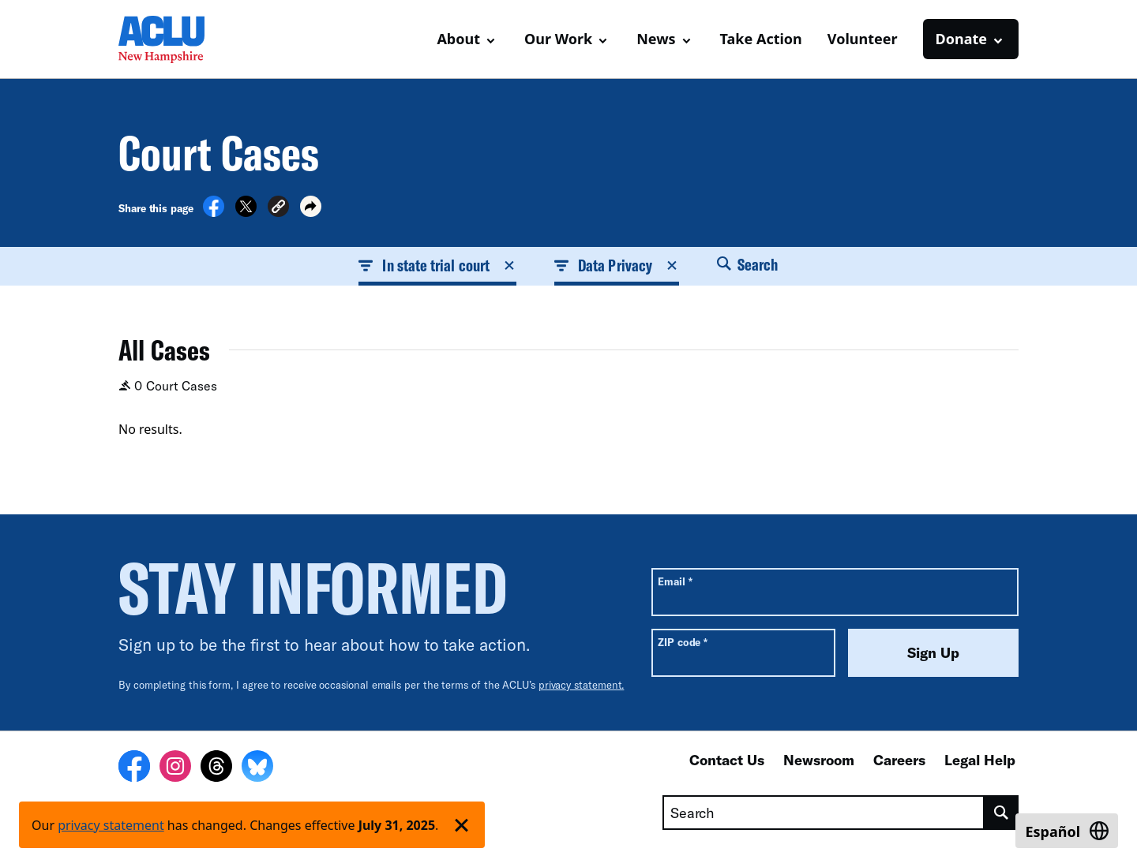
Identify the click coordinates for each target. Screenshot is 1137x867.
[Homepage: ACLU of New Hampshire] (173, 39)
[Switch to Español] (1066, 830)
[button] (278, 209)
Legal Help (979, 759)
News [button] (655, 38)
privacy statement (111, 825)
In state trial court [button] (437, 265)
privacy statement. (581, 684)
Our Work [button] (558, 38)
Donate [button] (961, 38)
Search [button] (748, 264)
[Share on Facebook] (213, 212)
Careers (899, 759)
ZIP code (682, 641)
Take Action (761, 38)
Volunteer (862, 38)
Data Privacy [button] (616, 265)
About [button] (458, 38)
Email (675, 581)
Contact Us (726, 759)
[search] (1002, 812)
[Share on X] (246, 212)
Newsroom (818, 759)
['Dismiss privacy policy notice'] (461, 824)
